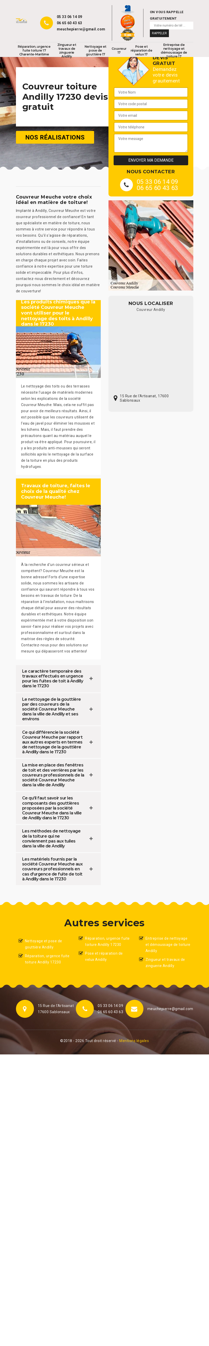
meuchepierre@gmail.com (81, 29)
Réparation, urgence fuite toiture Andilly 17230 (47, 959)
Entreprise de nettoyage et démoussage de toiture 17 (174, 50)
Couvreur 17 (119, 50)
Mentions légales (134, 1041)
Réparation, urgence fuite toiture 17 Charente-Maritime (34, 50)
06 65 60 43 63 (69, 23)
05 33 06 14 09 (69, 17)
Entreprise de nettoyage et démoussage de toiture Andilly (168, 944)
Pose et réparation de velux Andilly (104, 956)
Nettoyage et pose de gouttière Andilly (43, 944)
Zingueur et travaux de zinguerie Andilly (66, 50)
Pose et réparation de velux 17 (141, 50)
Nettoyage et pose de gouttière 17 (95, 50)
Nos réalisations (55, 137)
